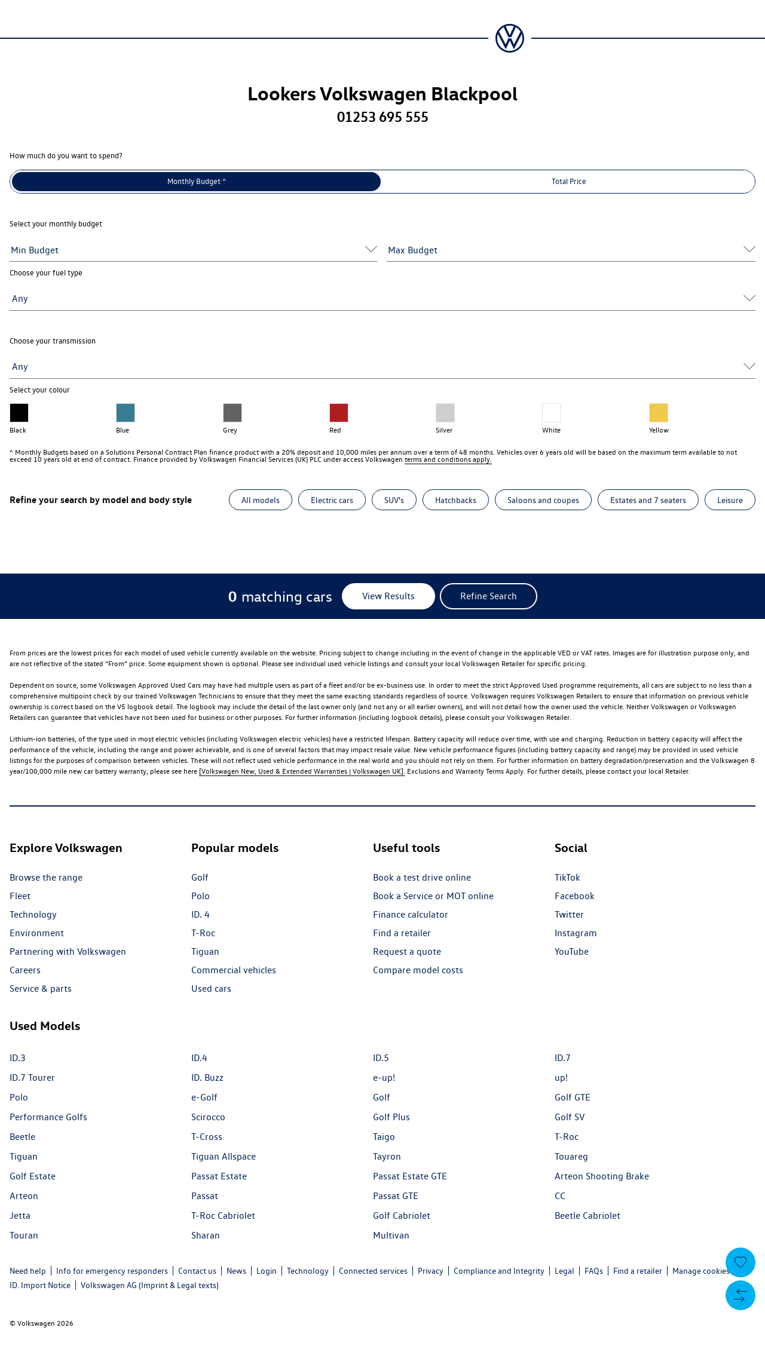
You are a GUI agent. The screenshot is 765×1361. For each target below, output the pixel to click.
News (236, 1271)
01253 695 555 (383, 116)
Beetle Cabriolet (587, 1215)
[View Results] (388, 596)
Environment (37, 933)
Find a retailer (402, 933)
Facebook (575, 896)
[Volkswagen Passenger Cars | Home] (509, 38)
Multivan (391, 1235)
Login (266, 1271)
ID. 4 (200, 914)
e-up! (384, 1077)
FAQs (594, 1271)
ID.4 (199, 1057)
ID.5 (381, 1057)
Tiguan (205, 951)
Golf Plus (391, 1117)
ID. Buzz (207, 1077)
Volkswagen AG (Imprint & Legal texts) (150, 1285)
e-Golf (204, 1097)
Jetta (20, 1215)
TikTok (567, 877)
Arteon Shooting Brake (602, 1176)
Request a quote (407, 951)
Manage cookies (701, 1271)
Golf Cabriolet (401, 1215)
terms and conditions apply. (448, 459)
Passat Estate (219, 1176)
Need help (28, 1271)
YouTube (572, 951)
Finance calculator (410, 914)
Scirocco (208, 1117)
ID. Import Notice (40, 1285)
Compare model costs (418, 970)
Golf (200, 877)
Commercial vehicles (233, 970)
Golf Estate (33, 1176)
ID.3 (18, 1057)
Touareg (571, 1156)
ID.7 (563, 1057)
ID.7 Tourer (32, 1077)
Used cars (211, 988)
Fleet (20, 896)
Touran (24, 1235)
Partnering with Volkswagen (68, 951)
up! (561, 1077)
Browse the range (46, 877)
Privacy (430, 1271)
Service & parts (41, 988)
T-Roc (203, 933)
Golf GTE (572, 1097)
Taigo (384, 1136)
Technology (33, 914)
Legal (564, 1271)
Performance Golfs (48, 1117)
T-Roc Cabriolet (223, 1215)
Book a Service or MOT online (433, 896)
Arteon (24, 1195)
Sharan (205, 1235)
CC (560, 1195)
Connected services (373, 1271)
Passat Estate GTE (410, 1176)
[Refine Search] (488, 596)
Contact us (197, 1271)
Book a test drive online (422, 877)
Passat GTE (395, 1195)
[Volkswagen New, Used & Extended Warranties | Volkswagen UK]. (302, 771)
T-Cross (206, 1136)
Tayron (387, 1156)
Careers (25, 970)
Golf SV (570, 1117)
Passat (204, 1195)
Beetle (22, 1136)
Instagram (576, 933)
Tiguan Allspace (223, 1156)
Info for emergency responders (112, 1271)
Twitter (569, 914)
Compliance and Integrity (499, 1271)
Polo (200, 896)
